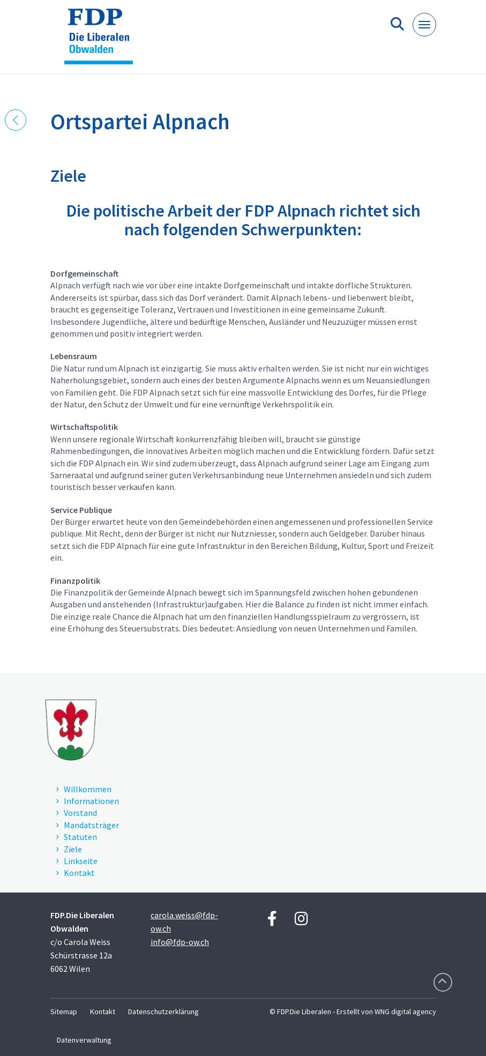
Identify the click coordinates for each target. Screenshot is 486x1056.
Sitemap (63, 1011)
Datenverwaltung (84, 1040)
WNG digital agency (405, 1011)
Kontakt (102, 1011)
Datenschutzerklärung (163, 1011)
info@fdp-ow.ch (180, 941)
